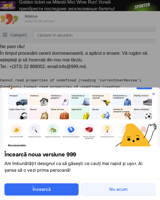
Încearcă (42, 189)
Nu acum (118, 189)
